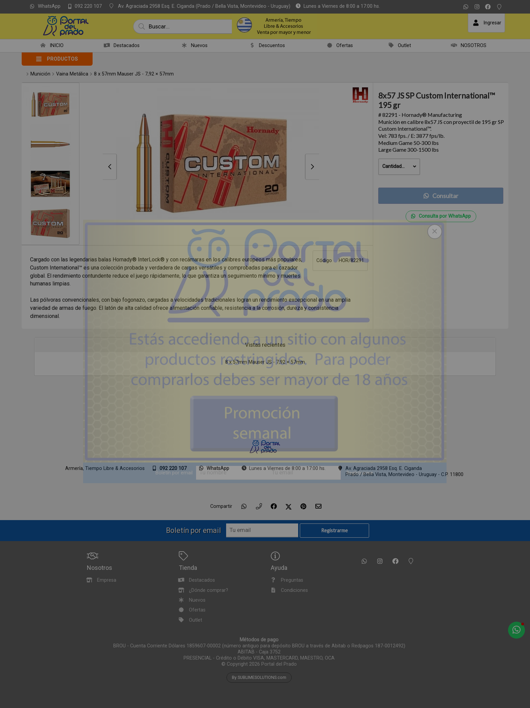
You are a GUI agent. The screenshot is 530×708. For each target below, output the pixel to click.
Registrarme (359, 473)
